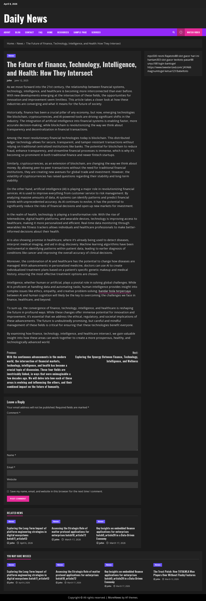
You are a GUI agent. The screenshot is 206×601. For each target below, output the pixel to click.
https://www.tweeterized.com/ (164, 67)
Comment (13, 412)
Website (12, 479)
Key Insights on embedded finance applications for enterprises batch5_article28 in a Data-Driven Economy (115, 533)
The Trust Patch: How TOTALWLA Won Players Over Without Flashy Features (174, 573)
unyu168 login (155, 63)
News (11, 55)
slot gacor (167, 59)
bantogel (170, 63)
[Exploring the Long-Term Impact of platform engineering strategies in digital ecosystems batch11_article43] (28, 521)
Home (50, 32)
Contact (29, 32)
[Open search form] (174, 32)
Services (96, 32)
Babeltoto (182, 71)
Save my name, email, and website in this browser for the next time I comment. (56, 491)
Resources (63, 32)
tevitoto (178, 59)
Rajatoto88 (171, 56)
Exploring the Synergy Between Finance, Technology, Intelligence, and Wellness (105, 357)
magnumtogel (155, 71)
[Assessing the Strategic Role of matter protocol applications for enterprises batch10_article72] (72, 521)
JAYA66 (187, 67)
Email (11, 467)
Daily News (25, 18)
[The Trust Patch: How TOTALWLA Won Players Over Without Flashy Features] (176, 564)
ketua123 (170, 71)
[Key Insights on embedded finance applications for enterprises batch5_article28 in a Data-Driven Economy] (117, 521)
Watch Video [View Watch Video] (188, 32)
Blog (17, 32)
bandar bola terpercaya (115, 291)
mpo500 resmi (155, 56)
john (9, 80)
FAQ (40, 32)
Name (11, 455)
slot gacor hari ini (188, 56)
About (7, 32)
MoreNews (114, 597)
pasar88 (188, 59)
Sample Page (80, 32)
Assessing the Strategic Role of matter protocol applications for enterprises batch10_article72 (70, 531)
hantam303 (154, 59)
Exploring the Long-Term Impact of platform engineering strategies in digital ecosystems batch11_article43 (27, 533)
